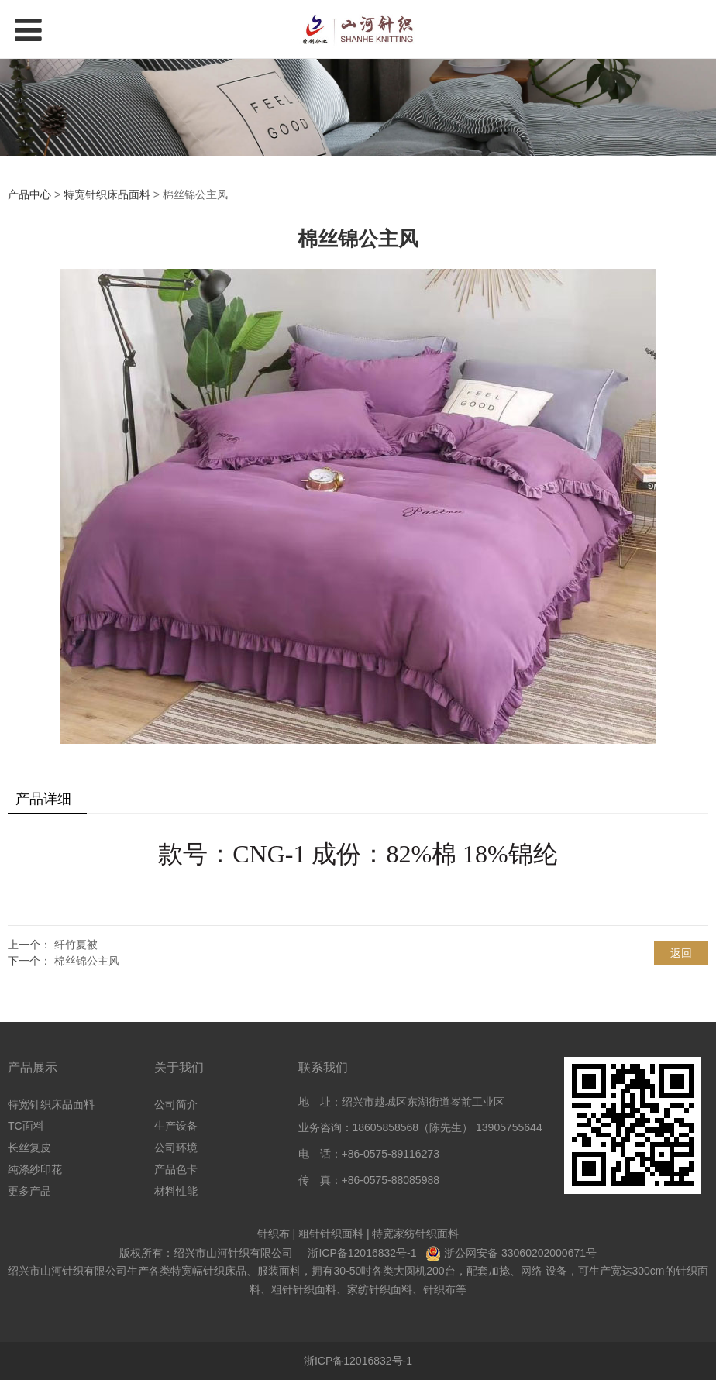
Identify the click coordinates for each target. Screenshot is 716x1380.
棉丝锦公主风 (86, 961)
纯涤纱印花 (35, 1169)
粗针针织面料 (330, 1233)
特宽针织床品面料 (107, 194)
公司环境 (176, 1147)
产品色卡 (176, 1169)
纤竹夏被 (76, 944)
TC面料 (26, 1126)
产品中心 (29, 194)
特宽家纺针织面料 (415, 1233)
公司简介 (176, 1104)
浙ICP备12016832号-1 (362, 1253)
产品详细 (43, 799)
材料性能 (176, 1191)
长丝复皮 (29, 1147)
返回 (681, 953)
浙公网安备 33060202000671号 (520, 1253)
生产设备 (176, 1126)
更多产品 (29, 1191)
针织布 (273, 1233)
